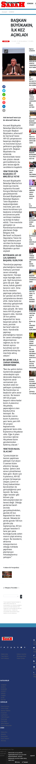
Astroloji (3, 740)
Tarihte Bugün (5, 717)
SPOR (2, 697)
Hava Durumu (5, 706)
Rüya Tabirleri (5, 738)
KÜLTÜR (3, 700)
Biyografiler (4, 736)
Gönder (21, 596)
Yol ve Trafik (4, 708)
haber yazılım (4, 759)
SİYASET (3, 691)
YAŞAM (3, 695)
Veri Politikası (5, 658)
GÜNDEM (30, 3)
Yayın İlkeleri (4, 656)
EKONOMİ (4, 689)
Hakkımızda (4, 654)
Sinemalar (4, 719)
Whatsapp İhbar (21, 656)
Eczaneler (4, 713)
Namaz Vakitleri (5, 710)
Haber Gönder (21, 658)
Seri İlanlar (4, 721)
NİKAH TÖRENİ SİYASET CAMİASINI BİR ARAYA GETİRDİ (32, 101)
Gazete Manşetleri (6, 725)
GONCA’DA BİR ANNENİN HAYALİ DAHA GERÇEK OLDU (32, 192)
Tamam (25, 762)
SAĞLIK (3, 693)
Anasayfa (4, 12)
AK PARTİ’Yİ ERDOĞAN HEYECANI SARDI (32, 139)
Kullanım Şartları (21, 654)
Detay (17, 762)
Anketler (3, 734)
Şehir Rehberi (5, 723)
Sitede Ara (4, 732)
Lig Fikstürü (4, 715)
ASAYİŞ (3, 687)
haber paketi (3, 757)
